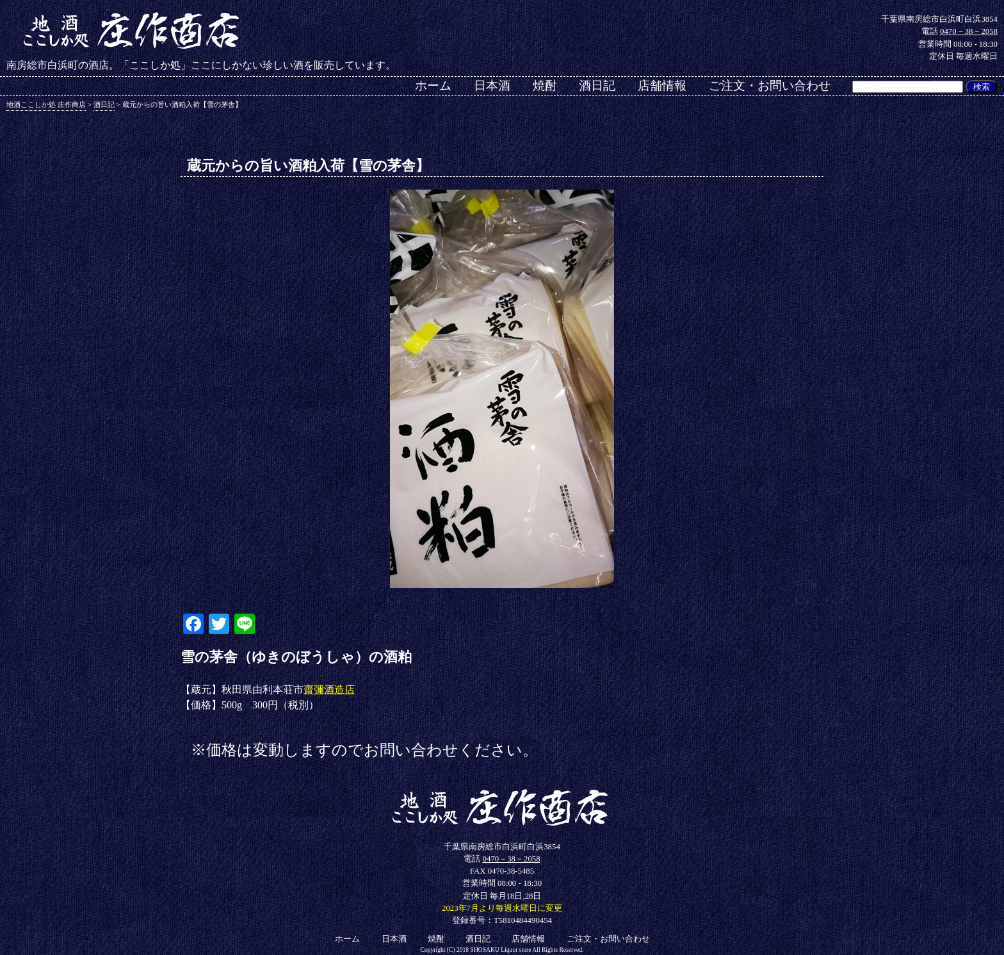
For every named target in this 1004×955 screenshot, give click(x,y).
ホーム (433, 85)
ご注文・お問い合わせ (769, 85)
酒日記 (597, 85)
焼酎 (545, 85)
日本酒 (492, 85)
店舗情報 (662, 85)
